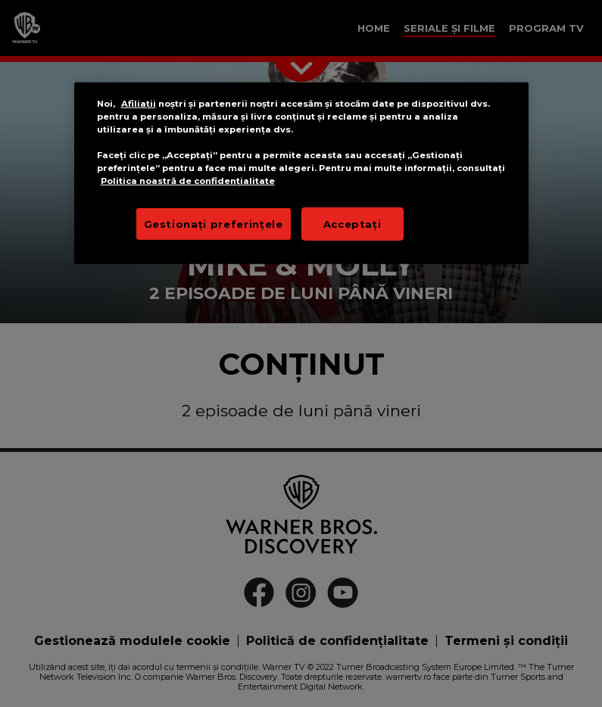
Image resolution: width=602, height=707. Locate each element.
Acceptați (352, 223)
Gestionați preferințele (213, 223)
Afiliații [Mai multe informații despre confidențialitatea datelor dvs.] (138, 103)
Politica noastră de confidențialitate (188, 181)
